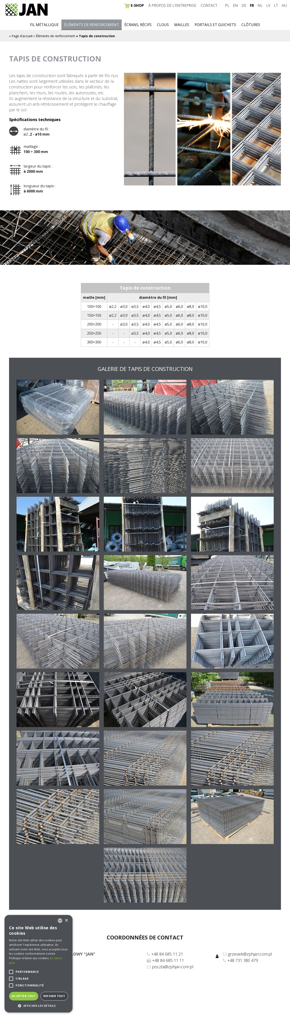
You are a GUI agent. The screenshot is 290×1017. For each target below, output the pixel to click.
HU (284, 5)
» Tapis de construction (95, 36)
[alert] (38, 963)
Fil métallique (44, 24)
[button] (38, 1005)
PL (227, 5)
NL (260, 5)
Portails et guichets (215, 24)
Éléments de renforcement (91, 24)
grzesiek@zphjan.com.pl (250, 954)
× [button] (66, 920)
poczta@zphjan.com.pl (172, 966)
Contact (209, 5)
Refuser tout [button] (54, 996)
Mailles (181, 24)
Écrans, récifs (138, 24)
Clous (163, 24)
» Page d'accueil (20, 36)
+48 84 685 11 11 (168, 960)
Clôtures (251, 24)
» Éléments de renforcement (54, 36)
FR (252, 5)
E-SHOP (134, 5)
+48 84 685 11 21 (167, 954)
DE (244, 5)
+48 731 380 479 (242, 960)
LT (276, 5)
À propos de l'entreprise (172, 5)
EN (235, 5)
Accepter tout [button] (24, 996)
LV (268, 5)
